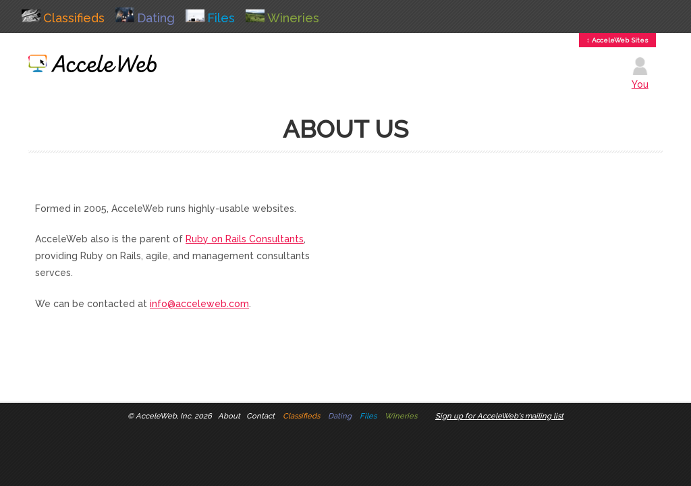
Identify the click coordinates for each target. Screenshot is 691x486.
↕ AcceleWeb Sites (617, 40)
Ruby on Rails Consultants (245, 239)
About (229, 416)
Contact (260, 416)
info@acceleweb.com (199, 303)
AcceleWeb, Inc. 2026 (174, 416)
